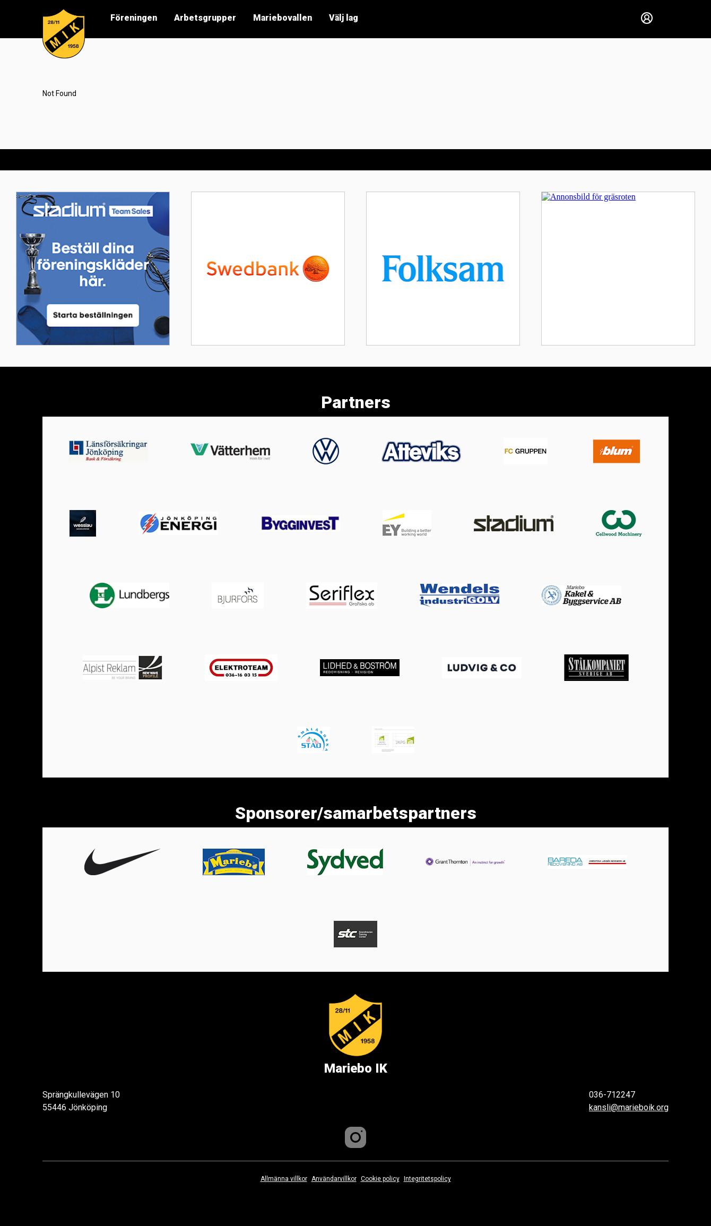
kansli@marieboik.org (629, 1107)
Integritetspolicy (427, 1178)
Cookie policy (380, 1178)
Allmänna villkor (284, 1178)
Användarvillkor (334, 1178)
